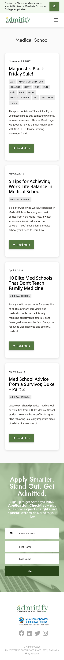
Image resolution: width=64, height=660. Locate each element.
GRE (37, 87)
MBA (21, 92)
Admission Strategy (31, 81)
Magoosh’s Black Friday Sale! (26, 71)
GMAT (27, 87)
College (15, 87)
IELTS (46, 87)
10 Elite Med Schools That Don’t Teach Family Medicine (30, 283)
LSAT (12, 92)
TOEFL (13, 102)
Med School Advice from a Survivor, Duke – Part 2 (32, 384)
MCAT (31, 92)
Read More (21, 148)
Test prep (47, 97)
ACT (12, 81)
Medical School (20, 97)
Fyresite (34, 653)
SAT (36, 97)
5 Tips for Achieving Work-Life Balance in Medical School (30, 186)
